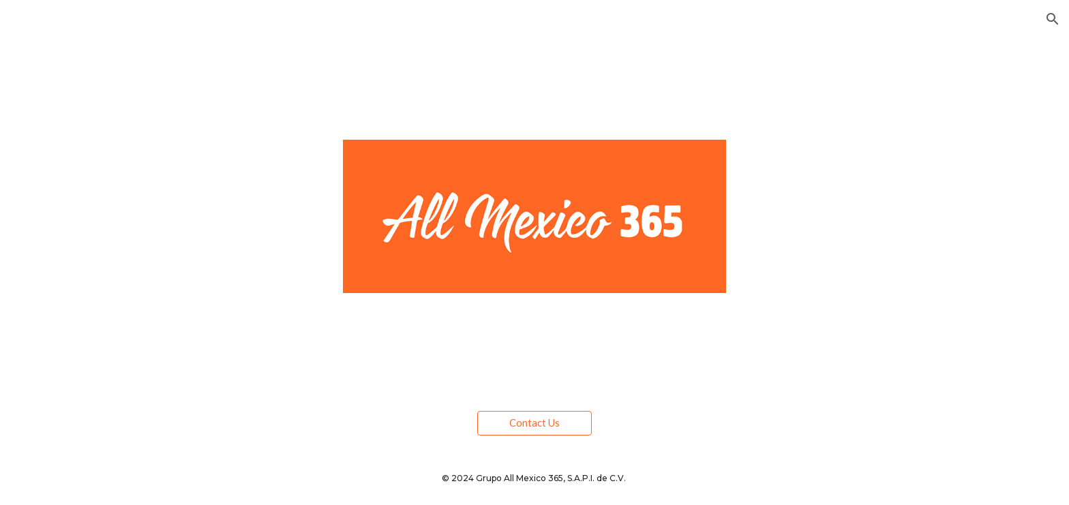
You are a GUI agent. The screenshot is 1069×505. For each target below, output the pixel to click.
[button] (1052, 19)
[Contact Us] (534, 422)
